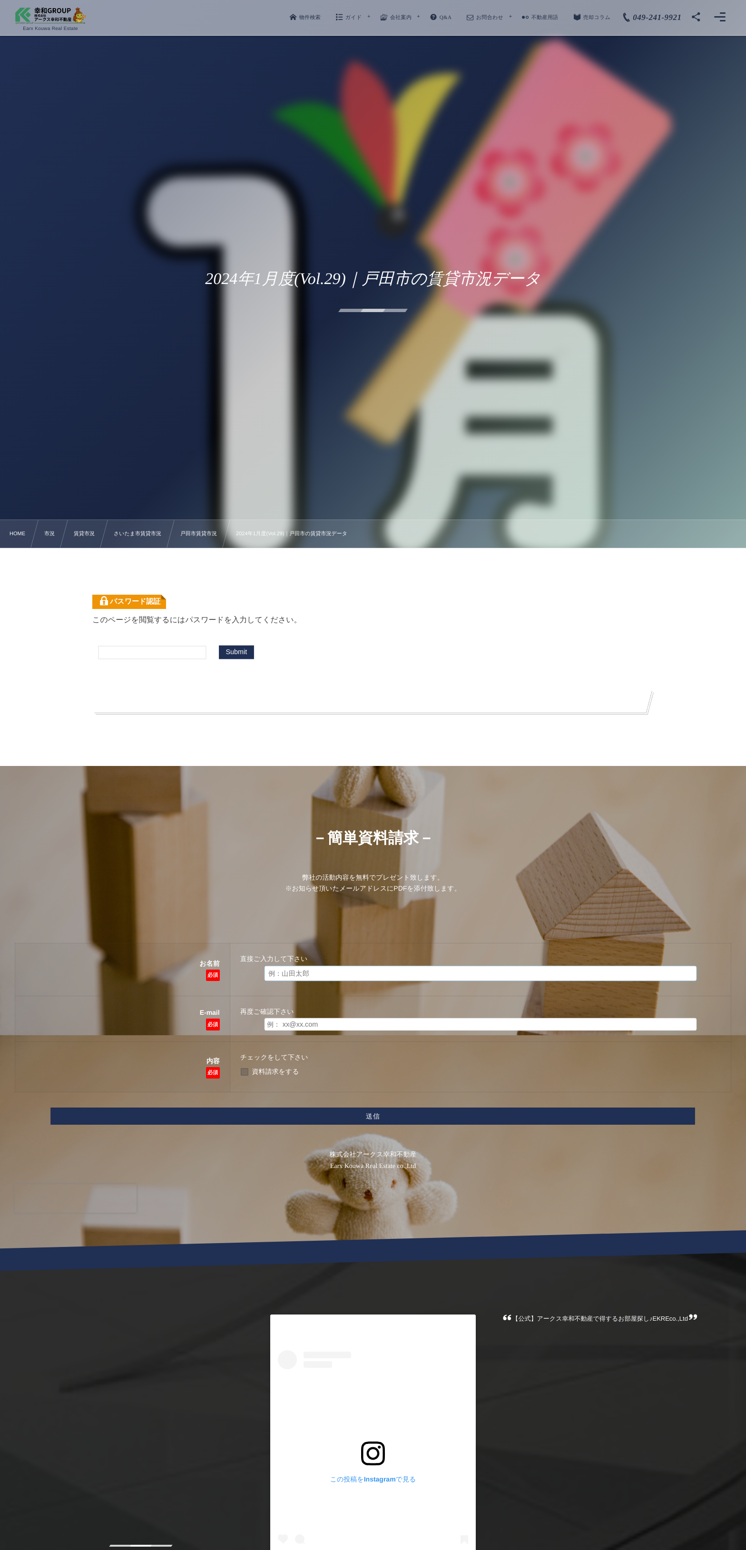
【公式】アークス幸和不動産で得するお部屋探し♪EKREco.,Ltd (600, 1318)
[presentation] (76, 1198)
